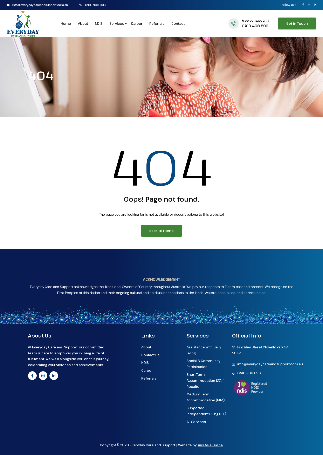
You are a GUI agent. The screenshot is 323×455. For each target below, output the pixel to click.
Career (136, 23)
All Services (196, 422)
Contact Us (150, 355)
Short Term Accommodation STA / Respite (205, 380)
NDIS (98, 23)
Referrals (156, 23)
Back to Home (161, 230)
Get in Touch (297, 23)
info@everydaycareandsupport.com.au (37, 5)
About (83, 23)
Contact (178, 23)
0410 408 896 (92, 5)
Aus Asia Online (210, 445)
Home (66, 23)
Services (116, 23)
